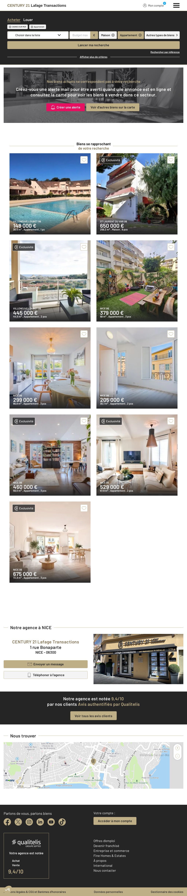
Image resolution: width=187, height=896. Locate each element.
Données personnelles (108, 891)
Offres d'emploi (104, 841)
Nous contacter (105, 870)
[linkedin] (40, 822)
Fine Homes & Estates (110, 856)
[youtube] (51, 822)
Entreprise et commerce (111, 851)
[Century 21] (36, 5)
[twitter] (18, 822)
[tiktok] (62, 822)
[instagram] (29, 822)
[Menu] (176, 5)
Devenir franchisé (106, 846)
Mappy (37, 786)
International (103, 865)
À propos (100, 861)
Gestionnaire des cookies (167, 891)
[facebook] (7, 822)
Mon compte (153, 5)
